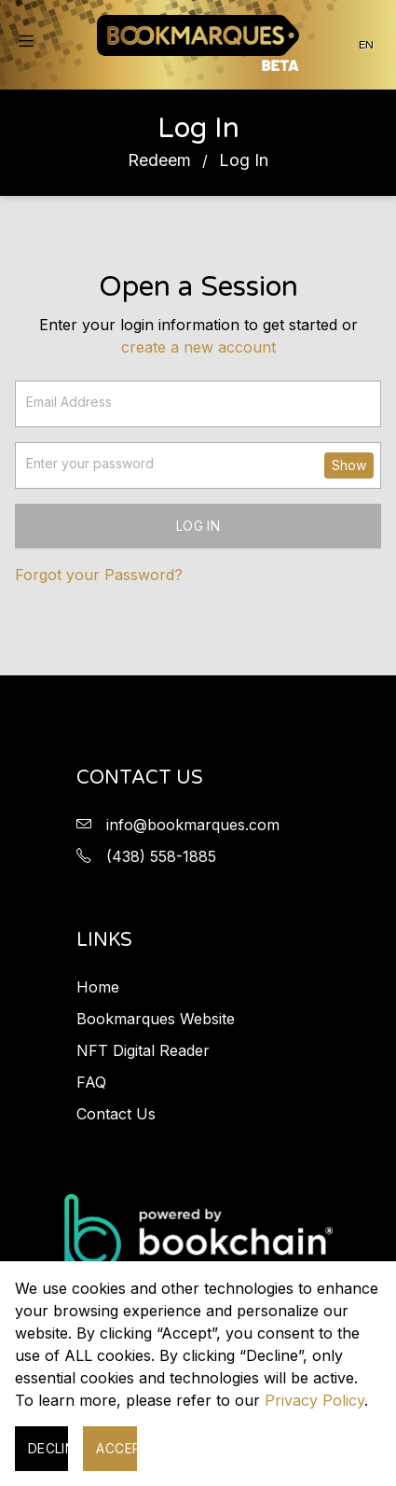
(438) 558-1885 (161, 856)
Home (97, 987)
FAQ (91, 1082)
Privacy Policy (314, 1400)
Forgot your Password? (99, 574)
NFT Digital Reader (143, 1050)
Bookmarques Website (155, 1018)
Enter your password (90, 463)
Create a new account (198, 347)
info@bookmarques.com (193, 824)
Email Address (69, 402)
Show (349, 465)
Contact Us (116, 1113)
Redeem (159, 160)
